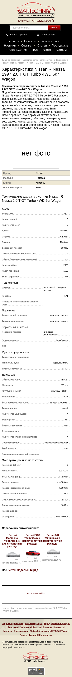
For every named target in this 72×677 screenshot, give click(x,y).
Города (48, 623)
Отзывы (26, 45)
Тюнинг (33, 635)
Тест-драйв (60, 45)
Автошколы (44, 631)
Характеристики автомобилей (38, 60)
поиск (54, 27)
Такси (64, 631)
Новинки (10, 45)
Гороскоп (13, 627)
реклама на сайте (36, 593)
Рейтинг (57, 623)
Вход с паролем (18, 34)
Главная (13, 41)
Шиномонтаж (45, 635)
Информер (25, 627)
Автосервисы (21, 631)
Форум (61, 50)
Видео (66, 623)
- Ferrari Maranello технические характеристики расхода (12, 541)
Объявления (17, 50)
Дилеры (36, 627)
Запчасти (59, 627)
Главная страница (11, 60)
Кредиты (7, 631)
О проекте (7, 623)
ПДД (35, 50)
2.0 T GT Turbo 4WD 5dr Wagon (51, 63)
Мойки (33, 631)
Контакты (30, 623)
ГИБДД (56, 631)
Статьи (42, 45)
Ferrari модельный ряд (23, 570)
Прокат (23, 635)
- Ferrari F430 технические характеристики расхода (32, 539)
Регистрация (48, 34)
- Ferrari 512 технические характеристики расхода (52, 539)
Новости (30, 41)
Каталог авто (50, 41)
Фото (47, 50)
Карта (39, 623)
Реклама (18, 623)
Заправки (48, 627)
